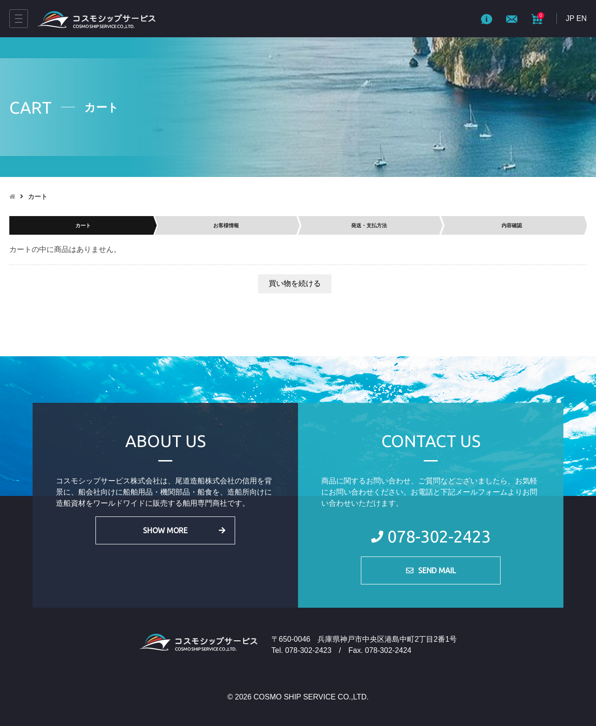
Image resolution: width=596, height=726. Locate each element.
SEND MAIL (437, 570)
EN (581, 18)
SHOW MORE (165, 530)
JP (570, 18)
